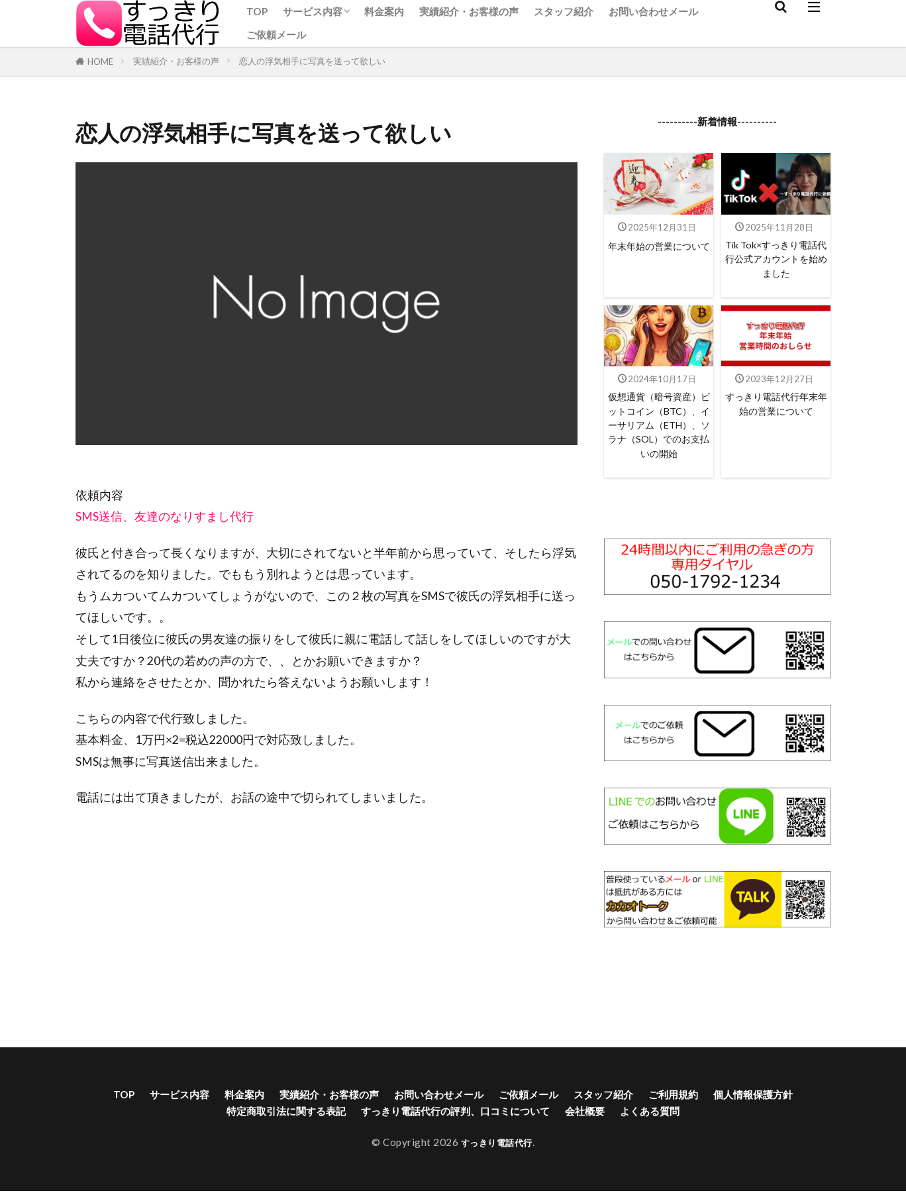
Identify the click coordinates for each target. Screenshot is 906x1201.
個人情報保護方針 (178, 1146)
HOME (100, 61)
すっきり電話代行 (497, 1178)
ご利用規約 (763, 1127)
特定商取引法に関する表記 (312, 1146)
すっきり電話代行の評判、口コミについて (512, 1146)
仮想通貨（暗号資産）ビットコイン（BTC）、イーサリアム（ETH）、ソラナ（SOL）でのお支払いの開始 (659, 444)
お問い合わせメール (653, 11)
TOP (257, 11)
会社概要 (665, 1146)
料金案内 (384, 11)
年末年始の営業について (658, 254)
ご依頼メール (276, 34)
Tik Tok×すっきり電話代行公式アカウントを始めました (776, 262)
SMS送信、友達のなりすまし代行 (165, 516)
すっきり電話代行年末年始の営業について (776, 420)
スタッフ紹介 (563, 11)
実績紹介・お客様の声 (469, 11)
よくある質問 (740, 1146)
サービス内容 (312, 11)
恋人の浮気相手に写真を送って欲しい (312, 61)
